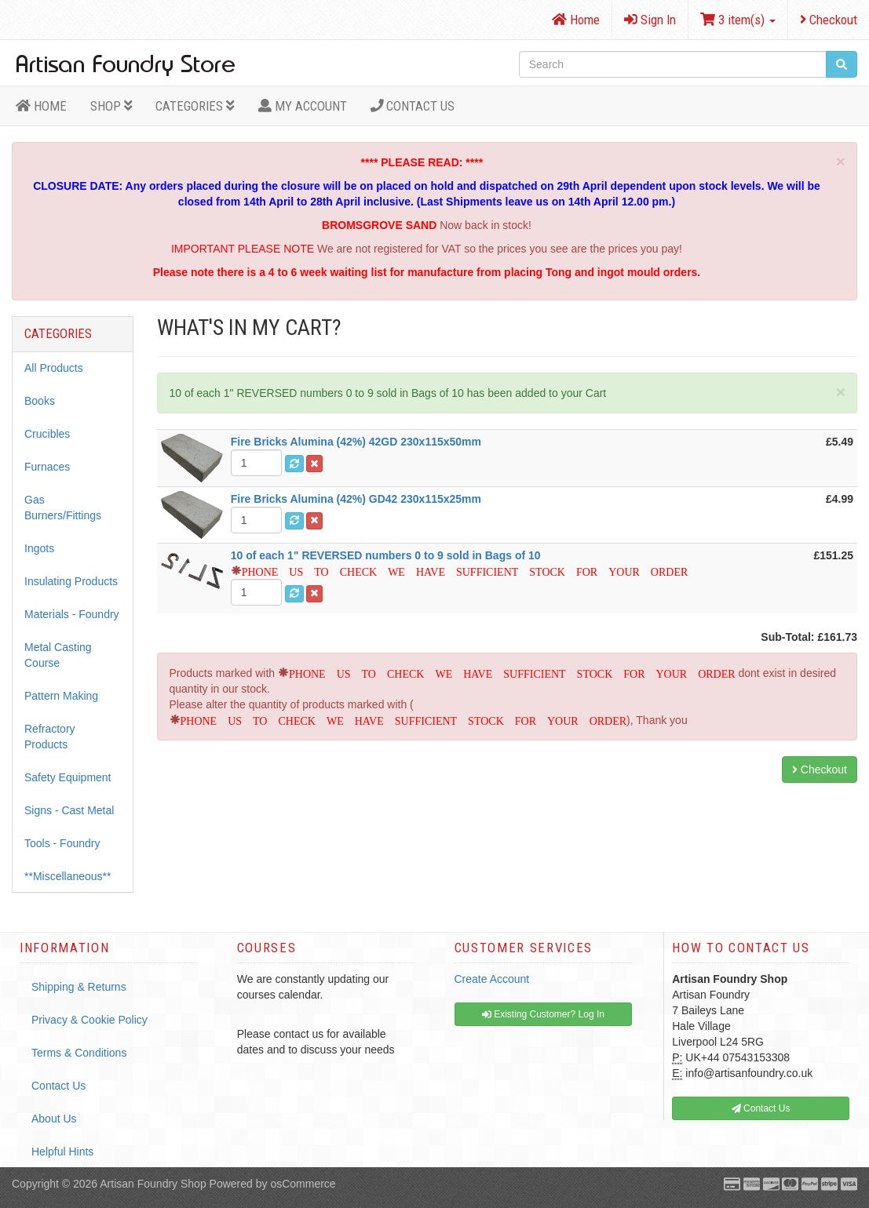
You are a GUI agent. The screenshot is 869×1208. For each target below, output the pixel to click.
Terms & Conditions (78, 1052)
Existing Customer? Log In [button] (543, 1014)
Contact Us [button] (761, 1108)
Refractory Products (49, 736)
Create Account (492, 979)
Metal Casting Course (58, 655)
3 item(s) (738, 19)
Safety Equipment (67, 777)
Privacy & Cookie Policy (89, 1019)
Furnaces (47, 466)
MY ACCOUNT (302, 106)
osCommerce (302, 1183)
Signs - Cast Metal (69, 810)
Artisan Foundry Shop (153, 1183)
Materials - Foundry (71, 614)
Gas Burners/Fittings (62, 507)
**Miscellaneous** (67, 876)
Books (39, 401)
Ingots (39, 548)
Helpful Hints (62, 1151)
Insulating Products (71, 581)
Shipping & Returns (78, 987)
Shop (111, 106)
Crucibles (47, 434)
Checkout (828, 19)
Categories (195, 106)
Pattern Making (61, 696)
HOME (41, 106)
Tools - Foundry (62, 843)
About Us (54, 1118)
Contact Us (413, 106)
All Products (53, 368)
